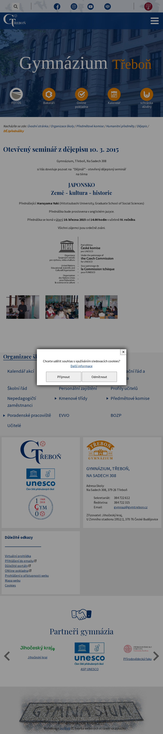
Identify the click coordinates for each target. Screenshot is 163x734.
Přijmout (63, 377)
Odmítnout (99, 377)
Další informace (81, 366)
